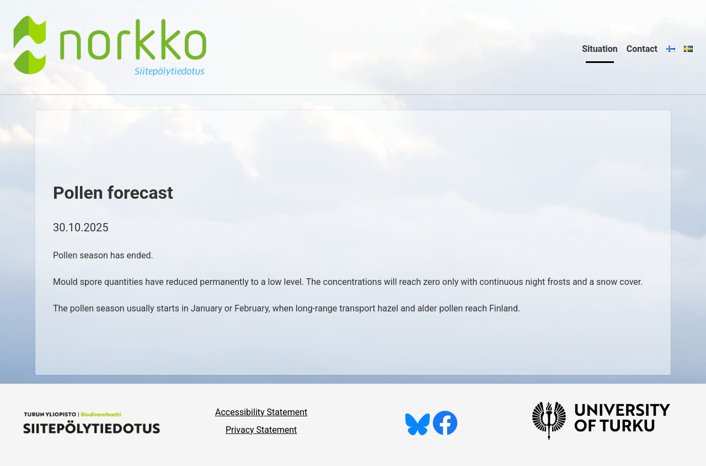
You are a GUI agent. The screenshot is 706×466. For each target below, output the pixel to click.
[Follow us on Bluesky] (417, 432)
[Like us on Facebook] (445, 432)
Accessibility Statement (261, 412)
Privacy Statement (261, 430)
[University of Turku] (601, 437)
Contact (642, 49)
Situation (600, 49)
